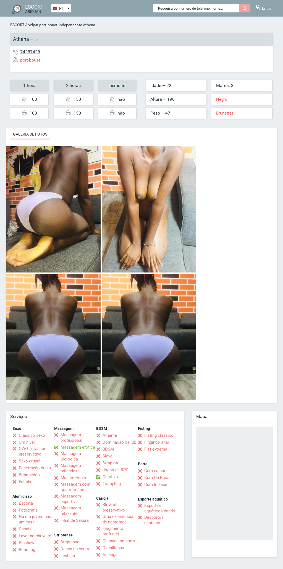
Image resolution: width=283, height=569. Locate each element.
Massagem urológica (71, 456)
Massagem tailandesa (71, 468)
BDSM (108, 449)
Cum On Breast (158, 477)
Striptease (70, 541)
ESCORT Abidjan (24, 25)
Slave (107, 456)
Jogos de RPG (116, 469)
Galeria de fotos (30, 134)
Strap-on (110, 463)
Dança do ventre (75, 548)
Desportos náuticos (154, 520)
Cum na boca (156, 470)
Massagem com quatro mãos (75, 487)
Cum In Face (155, 484)
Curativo (110, 476)
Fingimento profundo (113, 531)
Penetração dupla (35, 467)
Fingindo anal (156, 442)
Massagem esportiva (71, 499)
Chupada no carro (119, 540)
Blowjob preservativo (114, 507)
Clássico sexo (32, 435)
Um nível (27, 442)
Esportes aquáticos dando (159, 508)
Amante (110, 435)
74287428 (30, 51)
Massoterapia (73, 477)
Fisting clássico (159, 435)
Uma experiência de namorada (118, 519)
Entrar (264, 7)
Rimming (27, 549)
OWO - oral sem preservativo (33, 451)
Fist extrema (155, 449)
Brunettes (225, 113)
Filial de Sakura (75, 520)
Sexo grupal (29, 461)
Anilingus (111, 554)
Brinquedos (29, 474)
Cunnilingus (113, 547)
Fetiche (25, 481)
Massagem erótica (78, 447)
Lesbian (68, 555)
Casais (25, 528)
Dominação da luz (119, 442)
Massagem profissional (71, 437)
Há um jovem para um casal (36, 519)
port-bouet (48, 25)
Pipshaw (26, 542)
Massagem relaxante (71, 511)
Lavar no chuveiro (35, 535)
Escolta (26, 503)
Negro (221, 99)
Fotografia (28, 510)
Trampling (112, 483)
